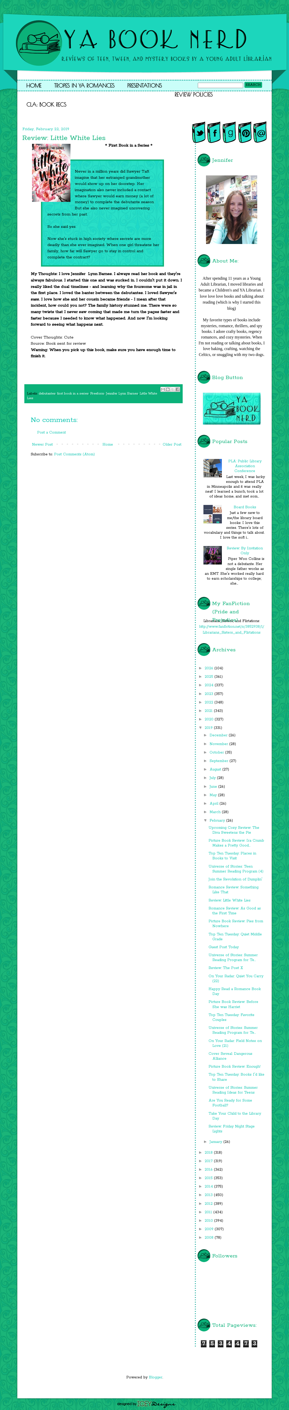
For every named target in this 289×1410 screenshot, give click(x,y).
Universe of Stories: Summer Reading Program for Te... (233, 957)
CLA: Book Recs (46, 104)
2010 (209, 1220)
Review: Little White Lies (230, 900)
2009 (210, 1229)
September (220, 761)
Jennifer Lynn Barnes (122, 393)
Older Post (172, 444)
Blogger (155, 1377)
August (216, 769)
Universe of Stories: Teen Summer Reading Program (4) (236, 869)
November (219, 744)
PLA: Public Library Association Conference (245, 466)
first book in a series (73, 393)
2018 (209, 1152)
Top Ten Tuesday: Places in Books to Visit (232, 856)
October (217, 752)
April (215, 803)
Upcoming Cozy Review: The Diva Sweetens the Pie (234, 830)
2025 (209, 676)
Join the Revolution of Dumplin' (235, 879)
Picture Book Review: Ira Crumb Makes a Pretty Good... (236, 843)
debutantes (47, 393)
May (214, 795)
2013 (209, 1195)
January (216, 1142)
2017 (209, 1161)
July (213, 778)
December (219, 735)
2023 (209, 694)
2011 (209, 1212)
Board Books (245, 507)
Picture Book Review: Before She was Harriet (233, 1004)
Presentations (144, 85)
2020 (210, 719)
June (214, 786)
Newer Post (42, 444)
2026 (209, 668)
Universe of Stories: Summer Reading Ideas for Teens (233, 1090)
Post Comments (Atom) (74, 454)
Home (33, 85)
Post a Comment (51, 432)
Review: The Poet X (226, 968)
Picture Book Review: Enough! (235, 1066)
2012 (209, 1203)
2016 (209, 1169)
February (218, 820)
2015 (209, 1178)
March (216, 812)
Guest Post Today (224, 947)
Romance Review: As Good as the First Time (235, 911)
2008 (210, 1237)
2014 (209, 1186)
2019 (209, 728)
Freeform (97, 393)
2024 (210, 685)
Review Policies (194, 94)
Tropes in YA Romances (84, 85)
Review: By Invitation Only (245, 551)
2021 (209, 711)
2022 (209, 702)
